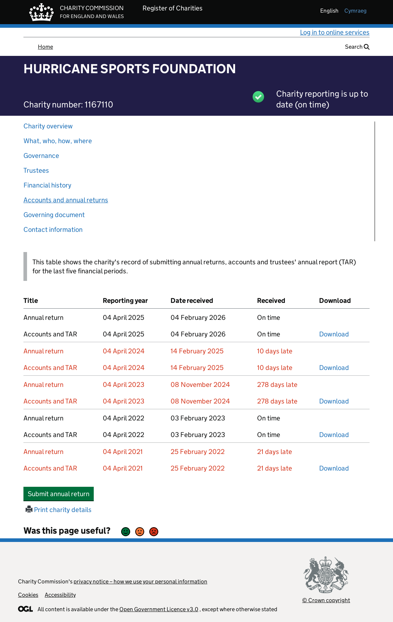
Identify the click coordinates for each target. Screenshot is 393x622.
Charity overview (48, 126)
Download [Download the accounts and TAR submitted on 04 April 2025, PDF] (334, 334)
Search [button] (357, 46)
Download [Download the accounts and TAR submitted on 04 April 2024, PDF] (334, 367)
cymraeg (355, 10)
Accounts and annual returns (65, 200)
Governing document (54, 215)
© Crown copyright (326, 600)
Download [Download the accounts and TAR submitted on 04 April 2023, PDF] (334, 401)
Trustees (36, 170)
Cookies (28, 594)
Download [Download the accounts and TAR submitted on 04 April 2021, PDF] (334, 468)
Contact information (53, 229)
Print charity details (59, 510)
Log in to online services (335, 32)
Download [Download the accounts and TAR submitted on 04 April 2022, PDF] (334, 435)
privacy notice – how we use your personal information (140, 581)
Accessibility (60, 594)
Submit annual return (61, 493)
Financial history (47, 185)
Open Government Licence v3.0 (158, 609)
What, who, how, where (57, 141)
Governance (41, 155)
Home (45, 46)
